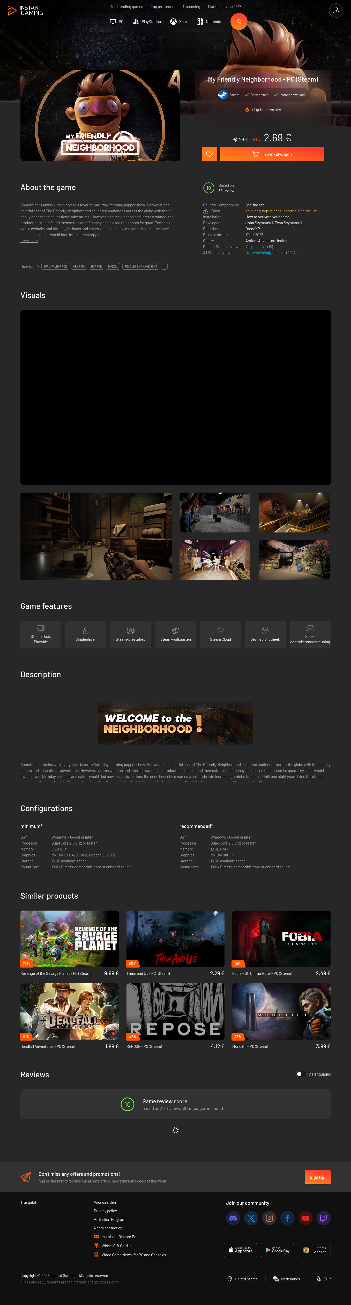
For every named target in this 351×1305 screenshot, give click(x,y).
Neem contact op (108, 1227)
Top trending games (126, 6)
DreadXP (252, 228)
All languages (313, 1074)
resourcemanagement (140, 266)
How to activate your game (267, 216)
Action (250, 240)
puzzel (113, 266)
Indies (282, 240)
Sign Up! (318, 1177)
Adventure (266, 240)
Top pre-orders (163, 6)
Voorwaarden (105, 1202)
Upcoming (191, 6)
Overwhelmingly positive (265, 252)
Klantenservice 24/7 (224, 6)
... (164, 266)
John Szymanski (259, 222)
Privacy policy (105, 1210)
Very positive (256, 246)
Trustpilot (28, 1202)
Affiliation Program (109, 1219)
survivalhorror (55, 266)
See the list (254, 205)
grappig (79, 266)
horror (96, 266)
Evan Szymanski (288, 222)
